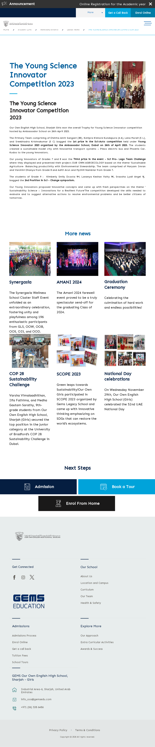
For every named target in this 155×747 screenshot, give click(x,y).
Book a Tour (123, 486)
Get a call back (21, 649)
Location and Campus (94, 583)
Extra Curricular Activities (97, 642)
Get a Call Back (118, 12)
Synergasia (20, 282)
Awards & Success (92, 649)
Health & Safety (91, 603)
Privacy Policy (58, 730)
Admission (44, 486)
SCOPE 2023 (69, 374)
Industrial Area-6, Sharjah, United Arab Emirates (45, 691)
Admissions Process (24, 635)
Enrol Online (143, 12)
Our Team (87, 596)
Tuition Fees (20, 655)
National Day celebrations (117, 376)
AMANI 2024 (69, 282)
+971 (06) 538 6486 (32, 707)
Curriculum (87, 589)
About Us (86, 576)
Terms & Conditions (87, 730)
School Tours (20, 662)
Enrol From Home (82, 503)
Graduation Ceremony (115, 284)
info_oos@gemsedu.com (36, 699)
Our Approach (89, 635)
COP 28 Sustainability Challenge (23, 379)
